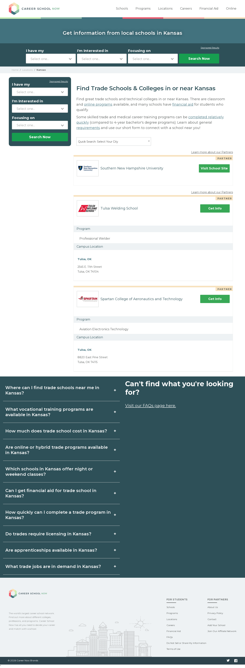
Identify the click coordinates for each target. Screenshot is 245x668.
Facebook (235, 660)
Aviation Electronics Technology (103, 329)
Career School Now (35, 8)
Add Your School (216, 625)
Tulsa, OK (84, 259)
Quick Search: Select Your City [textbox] (98, 141)
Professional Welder (94, 238)
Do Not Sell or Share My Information (186, 643)
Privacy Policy (215, 613)
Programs (143, 8)
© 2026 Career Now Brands (23, 660)
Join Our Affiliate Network (221, 631)
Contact (211, 619)
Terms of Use (173, 648)
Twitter (228, 660)
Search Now (199, 59)
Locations (165, 8)
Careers (186, 8)
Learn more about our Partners (212, 152)
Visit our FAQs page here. (150, 405)
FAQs (170, 637)
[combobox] (51, 58)
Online (231, 8)
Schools (122, 8)
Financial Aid (208, 8)
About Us (212, 607)
